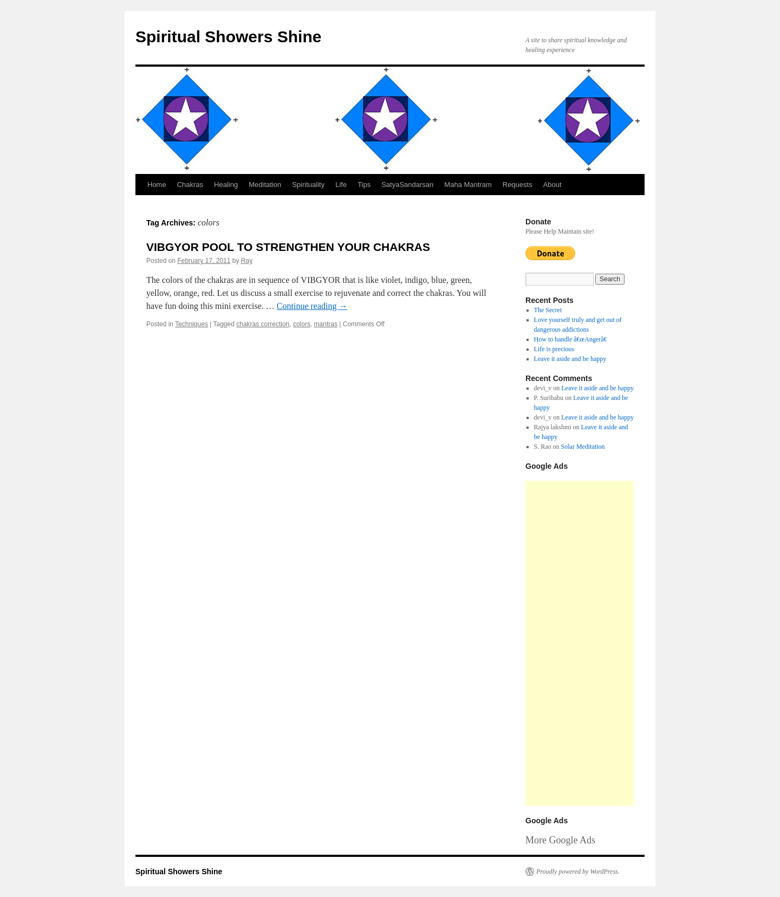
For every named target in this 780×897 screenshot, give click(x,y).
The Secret (548, 310)
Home (156, 184)
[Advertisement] (579, 643)
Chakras (190, 184)
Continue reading (312, 306)
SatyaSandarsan (407, 184)
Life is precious (554, 349)
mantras (325, 324)
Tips (364, 184)
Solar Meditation (583, 446)
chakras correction (262, 324)
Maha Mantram (467, 184)
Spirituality (308, 184)
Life (341, 184)
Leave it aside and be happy (570, 359)
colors (301, 324)
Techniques (191, 324)
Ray (246, 260)
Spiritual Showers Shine (228, 37)
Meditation (265, 184)
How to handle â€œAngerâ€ (572, 339)
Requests (517, 184)
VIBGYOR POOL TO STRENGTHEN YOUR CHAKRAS (288, 247)
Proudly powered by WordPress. (578, 871)
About (552, 184)
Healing (226, 184)
